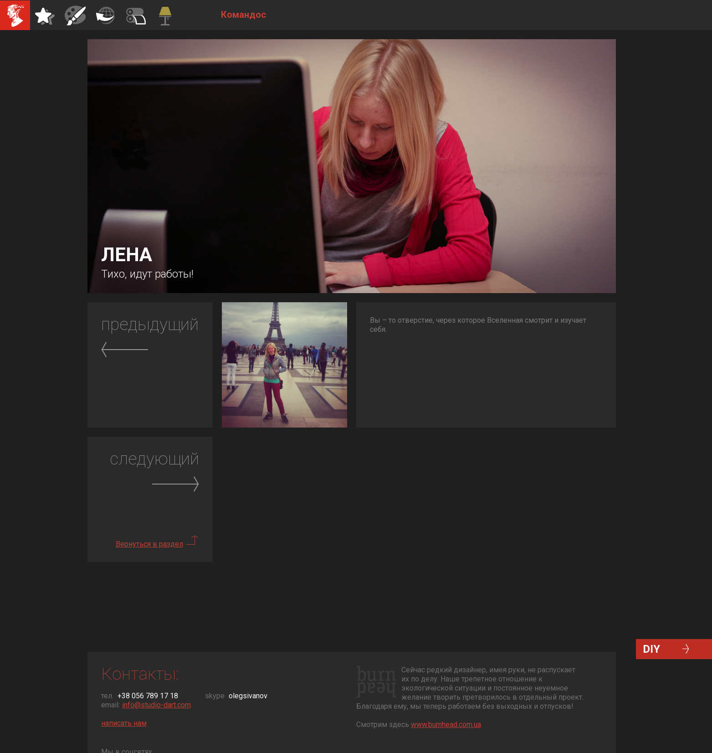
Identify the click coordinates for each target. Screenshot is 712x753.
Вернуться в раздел (149, 544)
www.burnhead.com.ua (446, 724)
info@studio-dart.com (156, 705)
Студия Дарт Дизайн (15, 15)
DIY (651, 649)
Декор (135, 15)
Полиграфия (105, 15)
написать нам (124, 723)
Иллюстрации (75, 15)
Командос (165, 15)
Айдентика (45, 15)
